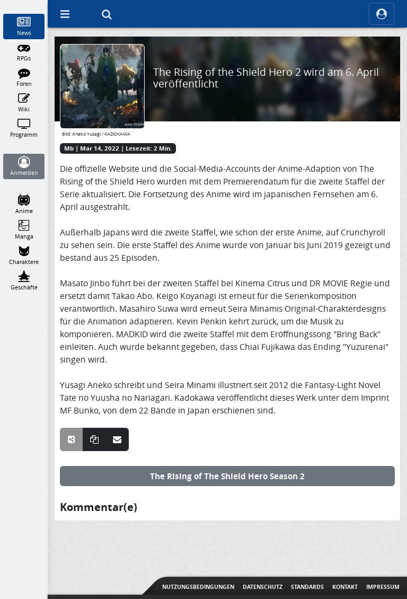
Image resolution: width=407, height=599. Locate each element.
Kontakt (345, 587)
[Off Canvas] (64, 14)
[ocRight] (381, 14)
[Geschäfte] (24, 281)
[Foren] (24, 77)
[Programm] (24, 128)
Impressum (383, 587)
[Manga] (24, 230)
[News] (24, 26)
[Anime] (24, 204)
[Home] (24, 4)
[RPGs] (24, 52)
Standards (307, 587)
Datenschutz (262, 587)
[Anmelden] (24, 166)
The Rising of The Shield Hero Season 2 (227, 476)
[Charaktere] (24, 255)
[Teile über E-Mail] (117, 439)
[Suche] (106, 13)
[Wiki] (24, 103)
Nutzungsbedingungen (198, 587)
